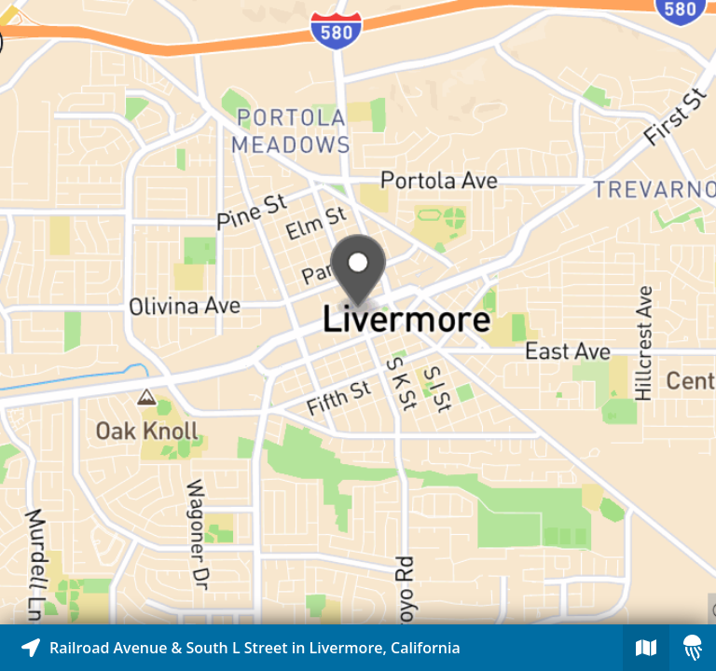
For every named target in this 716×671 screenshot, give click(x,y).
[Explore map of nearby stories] (358, 312)
